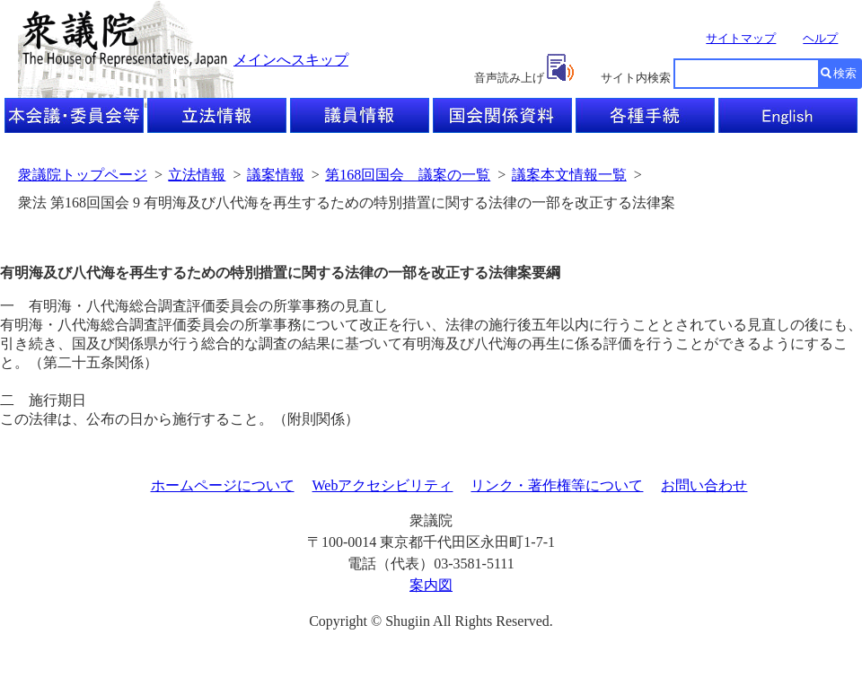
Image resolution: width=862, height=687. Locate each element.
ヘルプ (820, 38)
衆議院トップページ (82, 174)
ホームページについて (223, 485)
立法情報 (196, 174)
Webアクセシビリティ (382, 485)
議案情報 (275, 174)
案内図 (431, 585)
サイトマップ (741, 38)
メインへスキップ (290, 59)
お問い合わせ (704, 485)
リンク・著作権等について (557, 485)
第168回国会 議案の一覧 (407, 174)
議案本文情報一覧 (569, 174)
